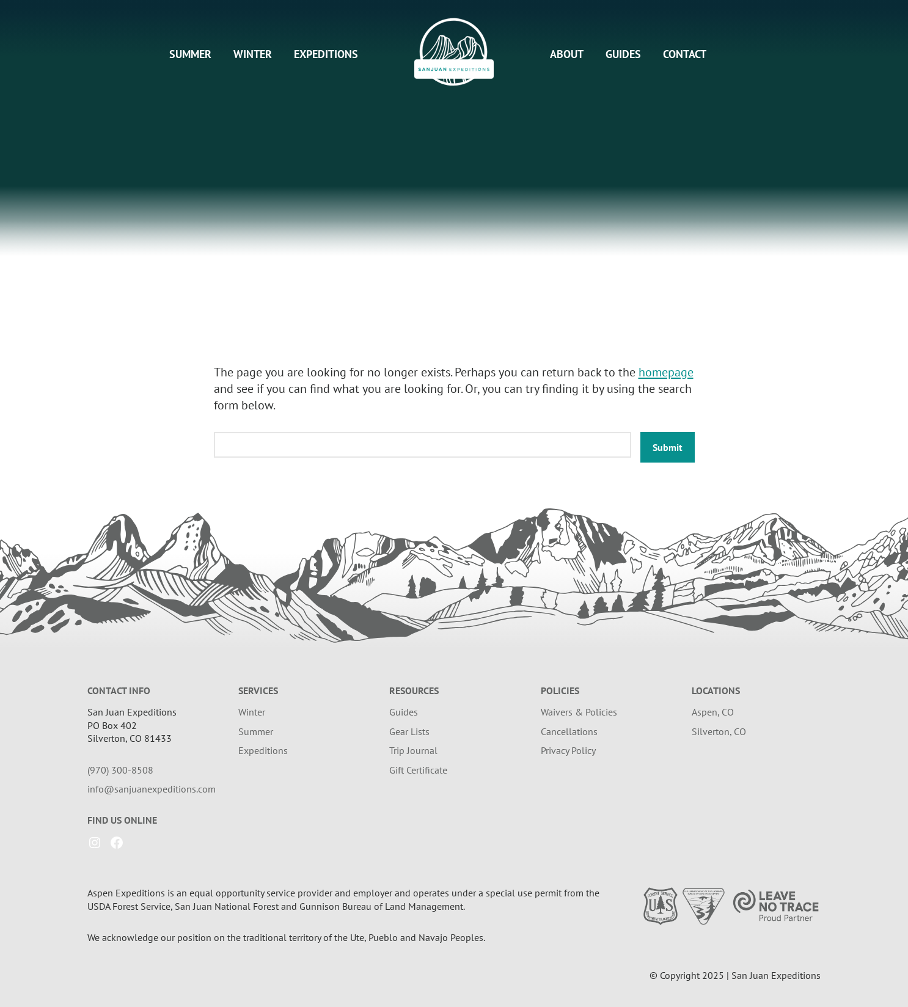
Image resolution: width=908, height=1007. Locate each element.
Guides (623, 54)
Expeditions (326, 54)
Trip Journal (413, 750)
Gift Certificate (418, 770)
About (567, 54)
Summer (190, 54)
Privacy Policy (568, 750)
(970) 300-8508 (120, 770)
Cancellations (569, 731)
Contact (684, 54)
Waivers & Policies (579, 712)
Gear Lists (409, 731)
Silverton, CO (719, 731)
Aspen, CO (713, 712)
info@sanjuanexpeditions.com (151, 789)
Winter (252, 54)
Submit (668, 447)
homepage (666, 372)
